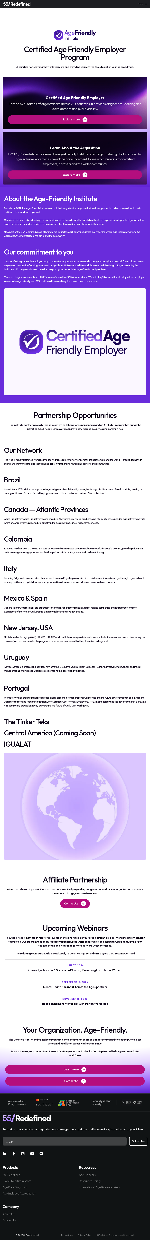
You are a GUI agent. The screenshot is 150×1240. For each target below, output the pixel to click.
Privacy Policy (84, 1235)
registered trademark (124, 1235)
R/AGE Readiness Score (17, 1181)
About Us (8, 1214)
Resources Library (90, 1181)
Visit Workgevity (80, 705)
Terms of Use (67, 1235)
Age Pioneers (87, 1175)
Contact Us (9, 1220)
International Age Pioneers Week (99, 1187)
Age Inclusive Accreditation (19, 1193)
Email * (9, 1142)
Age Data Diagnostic (15, 1187)
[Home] (17, 4)
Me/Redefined (11, 1175)
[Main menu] (142, 4)
